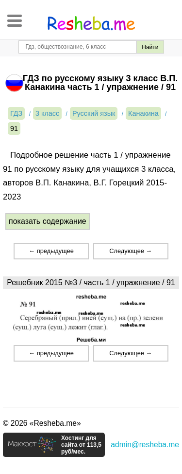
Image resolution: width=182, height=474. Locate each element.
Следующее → (130, 251)
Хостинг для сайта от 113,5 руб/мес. (81, 445)
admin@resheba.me (145, 444)
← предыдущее (51, 251)
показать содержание (47, 221)
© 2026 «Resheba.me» (42, 423)
